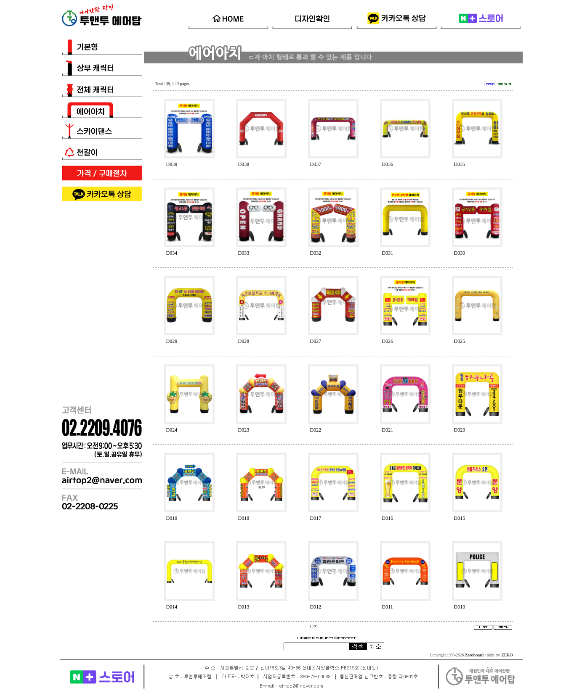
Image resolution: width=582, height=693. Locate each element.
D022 (316, 430)
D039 (172, 164)
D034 (172, 253)
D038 (244, 164)
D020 (459, 430)
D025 (459, 341)
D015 (459, 518)
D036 (387, 164)
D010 (459, 607)
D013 (244, 607)
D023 (244, 430)
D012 (316, 607)
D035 (459, 164)
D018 (244, 518)
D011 (387, 607)
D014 (172, 607)
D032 (316, 253)
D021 (387, 430)
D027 (316, 341)
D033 (244, 253)
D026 (387, 341)
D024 (172, 430)
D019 (172, 518)
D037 (316, 164)
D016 (387, 518)
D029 (172, 341)
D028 (244, 341)
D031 (387, 253)
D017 (316, 518)
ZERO (507, 655)
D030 (459, 253)
